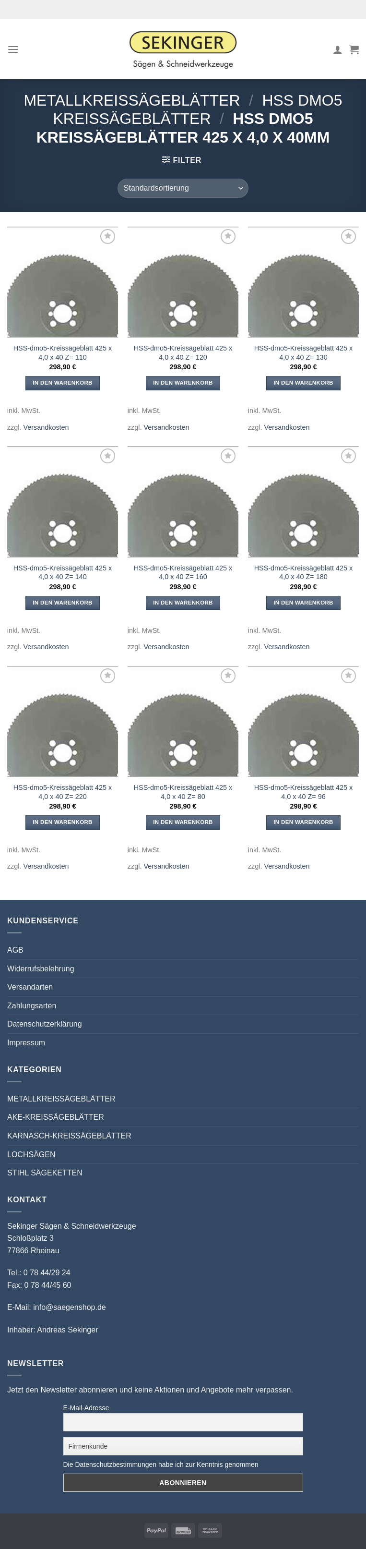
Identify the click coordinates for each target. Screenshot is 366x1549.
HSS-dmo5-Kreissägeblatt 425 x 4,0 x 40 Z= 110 (62, 352)
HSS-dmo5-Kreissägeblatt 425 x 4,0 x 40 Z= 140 (62, 572)
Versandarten (30, 987)
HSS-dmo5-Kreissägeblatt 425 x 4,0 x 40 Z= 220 (62, 792)
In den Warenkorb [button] (63, 383)
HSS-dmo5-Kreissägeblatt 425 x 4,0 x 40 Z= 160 (183, 572)
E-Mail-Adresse (86, 1408)
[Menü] (13, 49)
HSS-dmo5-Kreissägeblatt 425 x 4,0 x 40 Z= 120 (183, 352)
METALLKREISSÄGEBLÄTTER (132, 100)
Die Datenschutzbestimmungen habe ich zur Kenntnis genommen (161, 1464)
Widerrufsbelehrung (40, 969)
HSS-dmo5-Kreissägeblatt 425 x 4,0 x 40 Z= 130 (303, 352)
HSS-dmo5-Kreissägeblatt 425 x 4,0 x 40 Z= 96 (303, 792)
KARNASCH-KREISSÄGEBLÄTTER (69, 1136)
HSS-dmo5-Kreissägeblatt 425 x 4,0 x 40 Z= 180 (303, 572)
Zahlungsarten (31, 1006)
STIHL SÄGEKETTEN (45, 1173)
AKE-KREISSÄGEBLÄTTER (55, 1117)
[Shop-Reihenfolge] (183, 188)
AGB (15, 950)
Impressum (26, 1043)
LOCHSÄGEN (31, 1154)
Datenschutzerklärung (44, 1024)
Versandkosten (46, 427)
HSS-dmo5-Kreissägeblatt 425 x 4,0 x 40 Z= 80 (183, 792)
